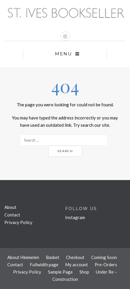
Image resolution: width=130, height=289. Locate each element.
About (10, 207)
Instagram (75, 217)
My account (76, 264)
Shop (84, 271)
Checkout (75, 257)
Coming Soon (104, 257)
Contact (12, 214)
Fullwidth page (44, 264)
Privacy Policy (18, 222)
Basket (52, 257)
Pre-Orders (106, 264)
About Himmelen (23, 257)
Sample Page (60, 271)
